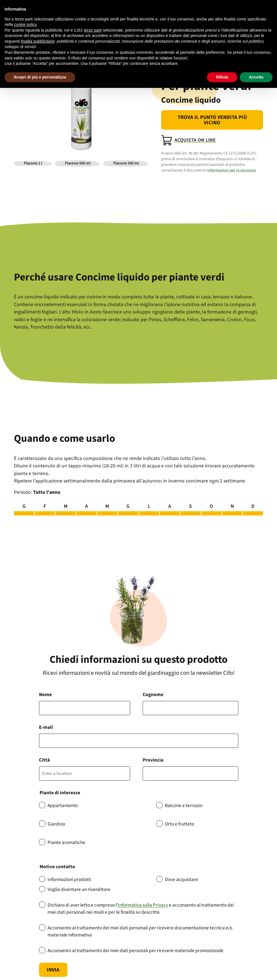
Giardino (56, 824)
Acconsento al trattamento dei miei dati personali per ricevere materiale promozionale (135, 950)
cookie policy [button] (25, 24)
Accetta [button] (256, 77)
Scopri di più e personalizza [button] (40, 77)
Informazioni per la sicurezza (231, 170)
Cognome (153, 694)
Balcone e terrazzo (183, 805)
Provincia (153, 760)
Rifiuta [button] (222, 77)
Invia (53, 969)
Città (44, 760)
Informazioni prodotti (69, 879)
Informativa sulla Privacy (143, 905)
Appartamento (63, 805)
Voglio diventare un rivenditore (79, 889)
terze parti (93, 30)
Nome (45, 694)
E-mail (46, 727)
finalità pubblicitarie (38, 41)
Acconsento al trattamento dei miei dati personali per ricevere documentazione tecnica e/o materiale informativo (140, 931)
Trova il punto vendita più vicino (212, 120)
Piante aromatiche (66, 842)
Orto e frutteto (179, 824)
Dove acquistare (181, 879)
